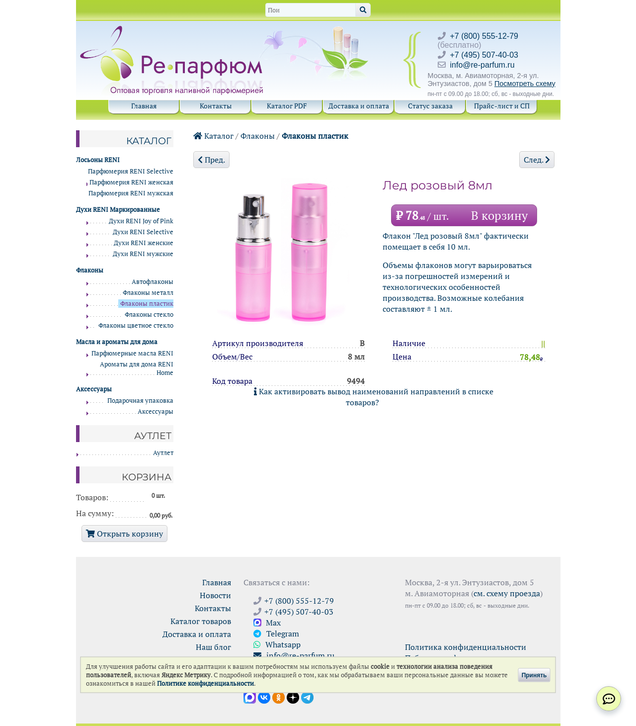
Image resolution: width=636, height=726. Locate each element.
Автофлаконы (152, 281)
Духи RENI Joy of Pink (141, 221)
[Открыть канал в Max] (249, 696)
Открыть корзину (124, 533)
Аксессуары (155, 411)
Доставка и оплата (358, 105)
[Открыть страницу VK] (264, 696)
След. (537, 159)
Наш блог (213, 646)
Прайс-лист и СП (502, 105)
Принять (534, 674)
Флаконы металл (148, 292)
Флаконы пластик (315, 135)
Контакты (216, 105)
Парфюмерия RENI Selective (130, 171)
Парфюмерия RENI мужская (130, 193)
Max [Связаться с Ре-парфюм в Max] (267, 622)
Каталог (213, 135)
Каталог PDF (287, 105)
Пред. (211, 159)
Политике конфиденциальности (205, 683)
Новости (215, 595)
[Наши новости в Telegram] (307, 696)
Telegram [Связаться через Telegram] (276, 633)
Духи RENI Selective (143, 232)
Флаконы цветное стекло (135, 325)
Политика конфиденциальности (465, 646)
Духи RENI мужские (143, 254)
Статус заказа (430, 105)
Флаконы (257, 135)
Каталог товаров (200, 621)
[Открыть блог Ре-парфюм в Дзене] (293, 696)
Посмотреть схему (525, 84)
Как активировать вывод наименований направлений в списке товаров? (373, 397)
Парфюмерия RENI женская (131, 182)
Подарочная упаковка (140, 400)
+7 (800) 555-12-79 (484, 36)
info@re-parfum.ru (482, 65)
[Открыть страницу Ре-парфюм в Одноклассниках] (278, 696)
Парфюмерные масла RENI (132, 353)
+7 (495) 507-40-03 (484, 55)
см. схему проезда (507, 593)
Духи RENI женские (143, 243)
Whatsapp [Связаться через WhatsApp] (277, 644)
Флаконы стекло (149, 314)
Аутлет (163, 453)
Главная (144, 105)
